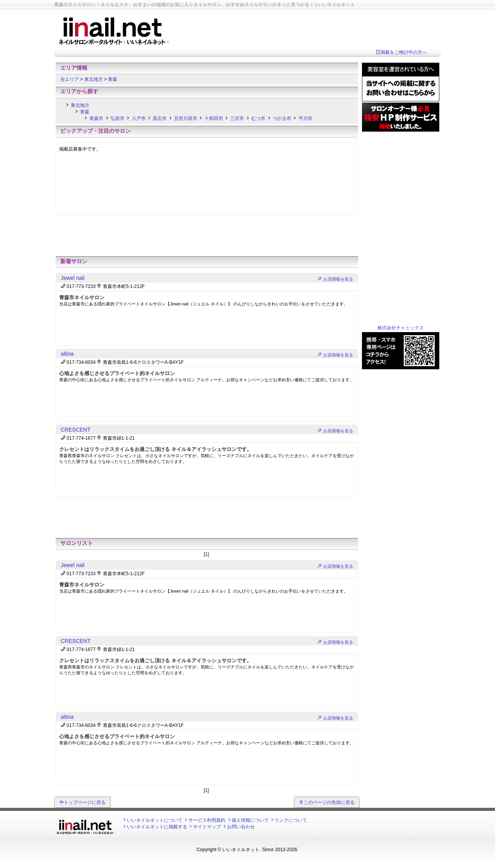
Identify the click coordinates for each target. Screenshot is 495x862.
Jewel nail (72, 278)
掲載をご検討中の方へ (404, 52)
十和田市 (214, 118)
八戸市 (139, 118)
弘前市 (118, 118)
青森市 (96, 118)
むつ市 (258, 118)
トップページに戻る (85, 802)
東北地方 (94, 79)
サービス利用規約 (206, 820)
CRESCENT (75, 430)
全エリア (70, 79)
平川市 (305, 118)
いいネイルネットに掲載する (157, 826)
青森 (112, 79)
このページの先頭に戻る (329, 802)
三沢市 (237, 118)
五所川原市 (185, 118)
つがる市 (282, 118)
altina (67, 354)
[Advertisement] (207, 237)
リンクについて (291, 820)
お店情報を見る (338, 279)
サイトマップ (207, 826)
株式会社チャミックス (400, 328)
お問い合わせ (241, 826)
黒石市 (160, 118)
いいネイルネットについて (155, 820)
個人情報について (250, 820)
